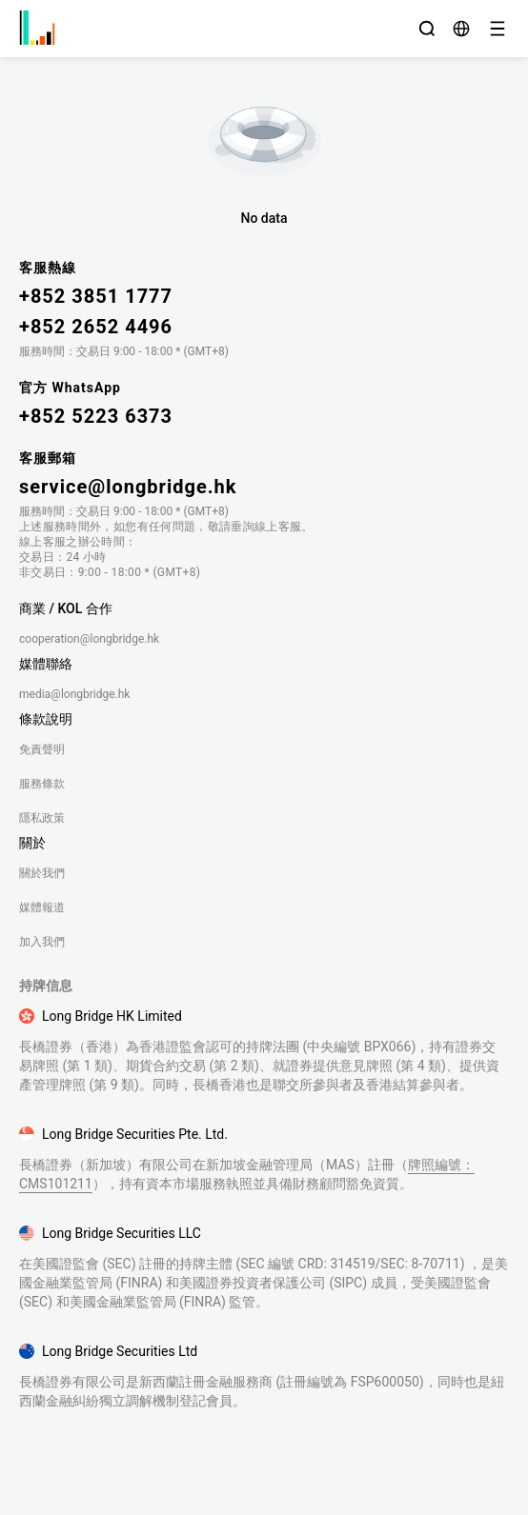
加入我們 (42, 941)
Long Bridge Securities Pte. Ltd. (135, 1134)
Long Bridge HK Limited (112, 1016)
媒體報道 (42, 907)
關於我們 (42, 873)
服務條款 (42, 783)
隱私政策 (42, 818)
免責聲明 (42, 749)
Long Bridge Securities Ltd (119, 1351)
